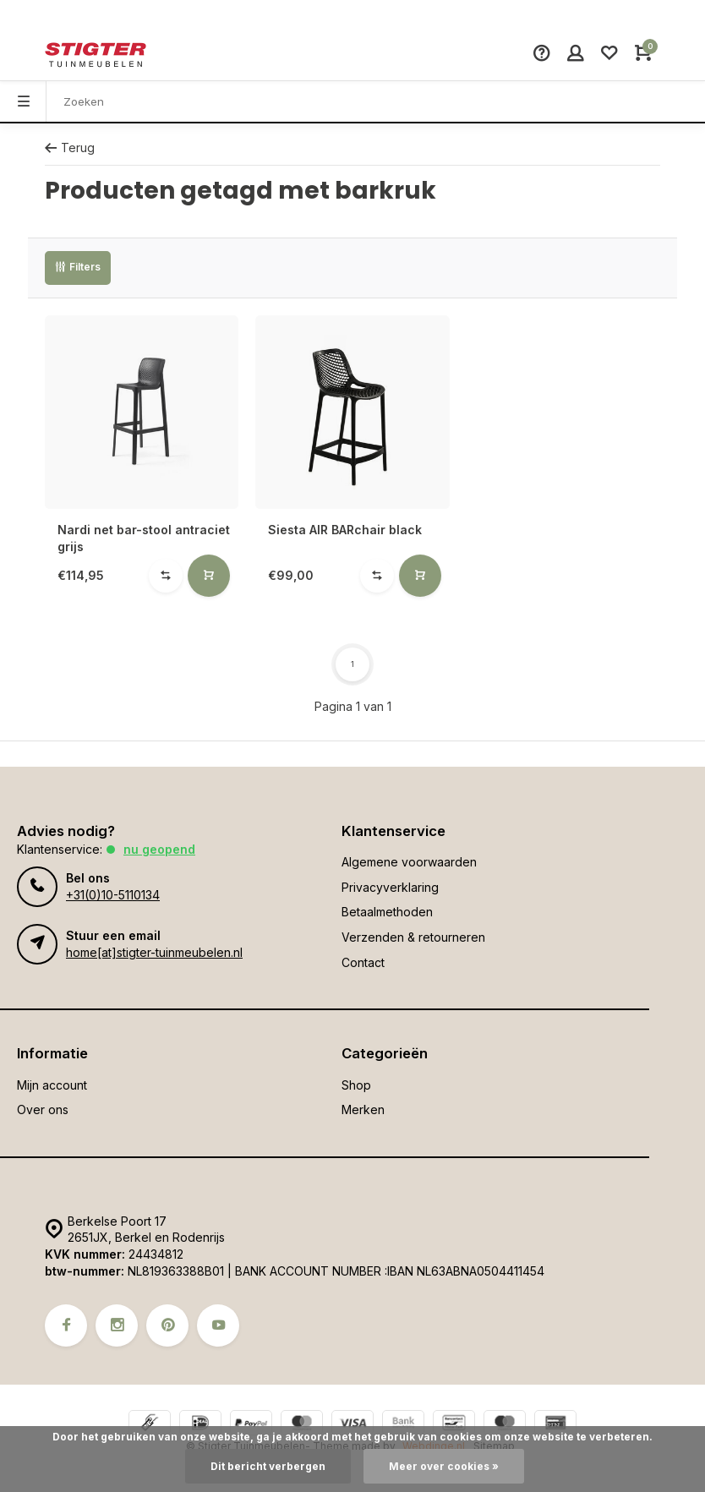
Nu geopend (159, 849)
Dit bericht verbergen (267, 1466)
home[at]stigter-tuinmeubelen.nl (154, 952)
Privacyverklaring (390, 887)
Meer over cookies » (444, 1466)
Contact (363, 962)
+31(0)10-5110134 (113, 895)
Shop (356, 1085)
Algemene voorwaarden (409, 862)
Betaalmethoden (387, 911)
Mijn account (52, 1085)
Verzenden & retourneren (413, 937)
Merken (363, 1109)
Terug (70, 147)
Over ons (42, 1109)
